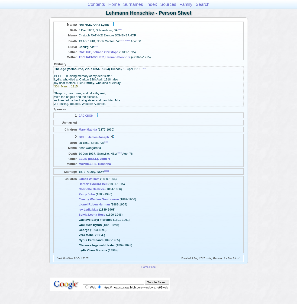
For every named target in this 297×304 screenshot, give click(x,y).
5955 (122, 40)
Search (202, 4)
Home (114, 4)
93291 (106, 171)
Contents (96, 4)
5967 (120, 30)
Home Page (148, 266)
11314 (127, 40)
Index (151, 4)
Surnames (133, 4)
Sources (168, 4)
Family (186, 4)
